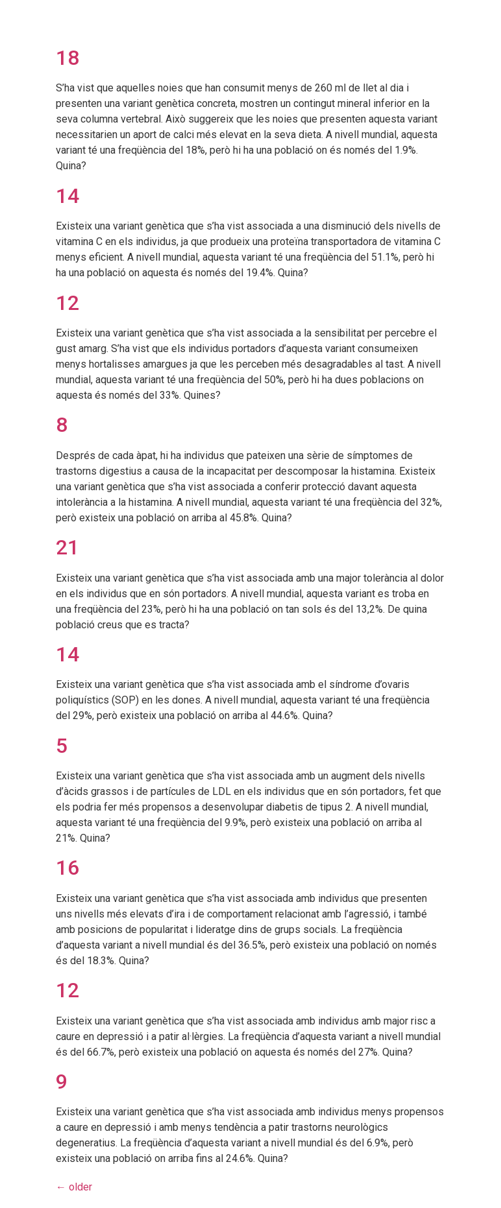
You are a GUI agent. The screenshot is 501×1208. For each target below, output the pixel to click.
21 (67, 547)
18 (67, 57)
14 (67, 196)
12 (67, 302)
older (74, 1187)
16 (67, 867)
